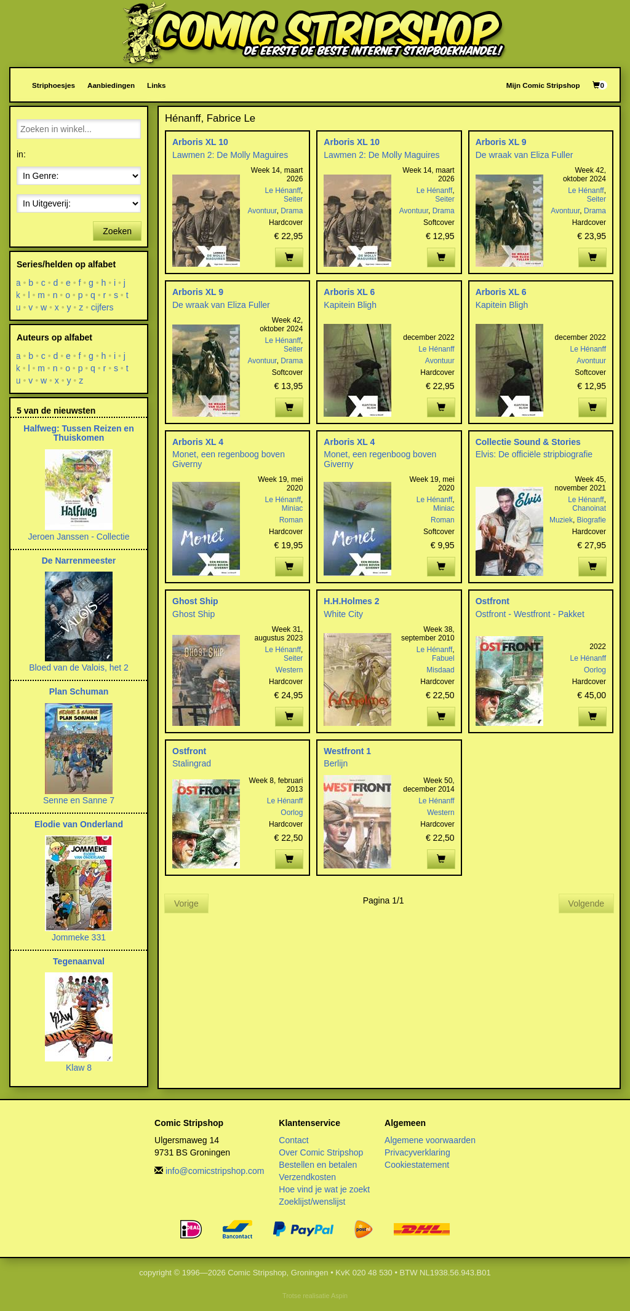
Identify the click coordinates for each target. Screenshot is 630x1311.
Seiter (293, 199)
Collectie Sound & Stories (528, 442)
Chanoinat (589, 508)
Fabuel (443, 658)
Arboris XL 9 (501, 142)
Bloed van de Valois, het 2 (79, 667)
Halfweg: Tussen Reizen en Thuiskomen (78, 433)
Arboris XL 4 (197, 442)
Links (156, 85)
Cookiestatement (417, 1165)
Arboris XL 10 (200, 142)
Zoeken (117, 231)
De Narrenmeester (79, 560)
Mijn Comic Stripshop (543, 85)
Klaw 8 (79, 1068)
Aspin (339, 1295)
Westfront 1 (347, 751)
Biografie (591, 520)
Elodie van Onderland (78, 824)
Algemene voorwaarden (430, 1140)
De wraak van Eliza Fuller (524, 155)
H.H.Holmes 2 (351, 601)
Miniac (292, 508)
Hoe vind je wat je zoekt (324, 1189)
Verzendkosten (307, 1177)
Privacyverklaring (417, 1152)
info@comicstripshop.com (215, 1171)
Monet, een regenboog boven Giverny (228, 458)
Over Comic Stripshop (321, 1152)
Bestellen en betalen (318, 1165)
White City (343, 614)
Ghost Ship (195, 601)
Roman (291, 520)
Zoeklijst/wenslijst (312, 1202)
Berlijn (336, 763)
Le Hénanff (283, 190)
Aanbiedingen (111, 85)
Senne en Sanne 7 (78, 800)
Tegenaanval (79, 961)
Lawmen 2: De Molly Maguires (230, 155)
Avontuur (261, 211)
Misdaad (440, 670)
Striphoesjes (53, 85)
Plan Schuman (78, 691)
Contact (293, 1140)
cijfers (102, 307)
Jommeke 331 (79, 937)
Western (289, 670)
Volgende (586, 903)
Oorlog (595, 670)
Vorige (186, 903)
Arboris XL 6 (349, 292)
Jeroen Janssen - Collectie (79, 536)
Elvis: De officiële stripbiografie (534, 454)
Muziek (561, 520)
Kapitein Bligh (350, 305)
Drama (292, 211)
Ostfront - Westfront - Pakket (530, 614)
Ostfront (492, 601)
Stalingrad (191, 763)
